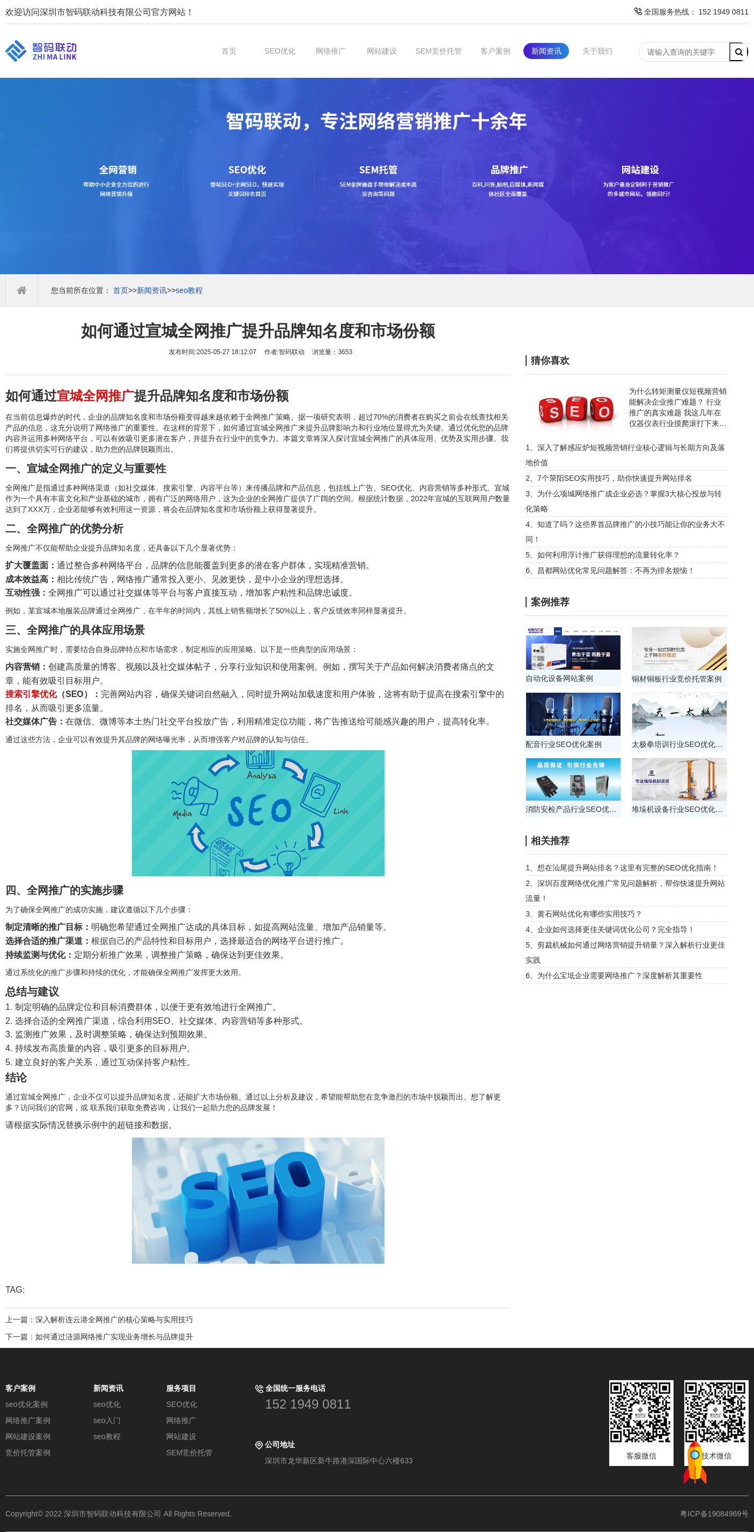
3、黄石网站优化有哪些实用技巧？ (584, 914)
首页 (228, 51)
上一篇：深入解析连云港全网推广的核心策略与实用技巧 (99, 1319)
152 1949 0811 (308, 1404)
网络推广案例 (27, 1420)
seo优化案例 (26, 1404)
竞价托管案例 (27, 1452)
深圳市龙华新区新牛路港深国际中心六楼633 (338, 1460)
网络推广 (331, 51)
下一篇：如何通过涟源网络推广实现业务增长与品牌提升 (99, 1336)
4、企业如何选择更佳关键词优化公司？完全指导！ (610, 929)
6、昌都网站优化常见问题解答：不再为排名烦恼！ (610, 570)
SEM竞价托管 (439, 51)
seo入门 (107, 1420)
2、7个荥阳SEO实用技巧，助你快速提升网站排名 (609, 478)
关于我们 (597, 51)
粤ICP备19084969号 (714, 1513)
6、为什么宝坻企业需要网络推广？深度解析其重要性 (614, 975)
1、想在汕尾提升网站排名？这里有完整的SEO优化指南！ (622, 867)
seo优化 (107, 1404)
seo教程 (189, 290)
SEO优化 (279, 51)
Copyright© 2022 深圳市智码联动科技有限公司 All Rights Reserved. (122, 1513)
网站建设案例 (27, 1436)
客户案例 (496, 51)
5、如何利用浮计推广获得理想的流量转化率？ (603, 555)
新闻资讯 (546, 51)
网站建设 (382, 51)
